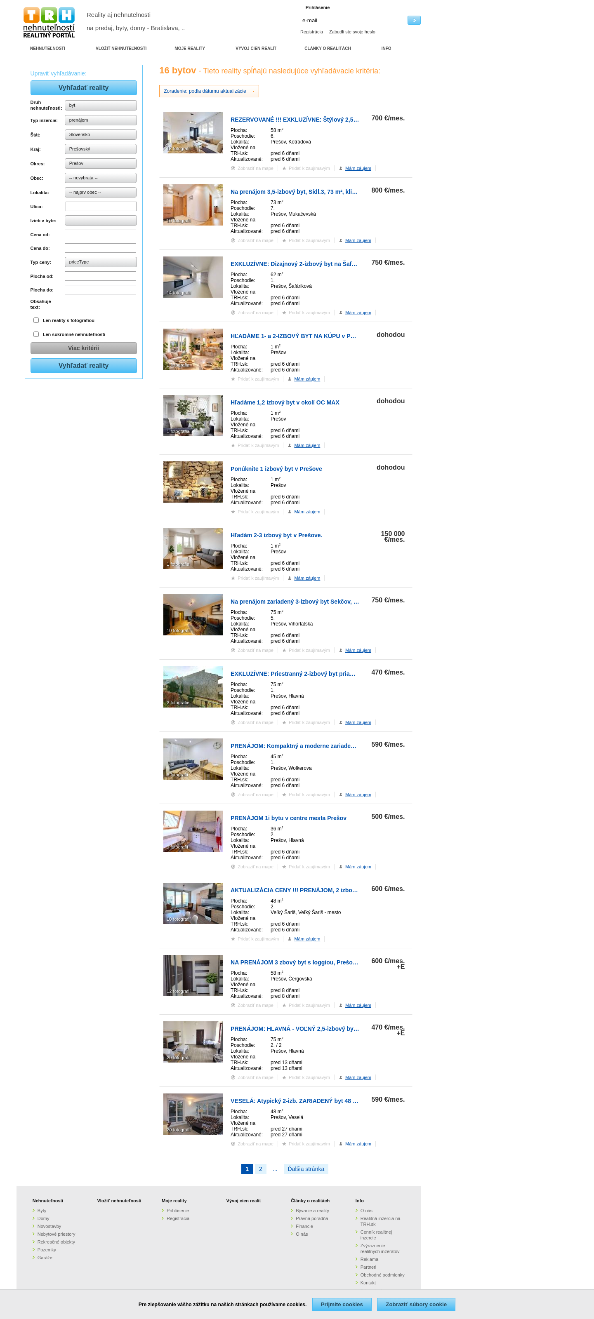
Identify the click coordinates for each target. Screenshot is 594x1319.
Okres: (38, 163)
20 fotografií (179, 1057)
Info (360, 1200)
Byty (42, 1210)
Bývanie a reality (312, 1210)
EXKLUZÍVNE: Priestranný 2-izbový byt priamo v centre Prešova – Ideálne (331, 673)
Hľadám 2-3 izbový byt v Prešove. (276, 535)
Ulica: (37, 206)
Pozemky (47, 1249)
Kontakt (368, 1282)
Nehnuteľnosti (48, 1200)
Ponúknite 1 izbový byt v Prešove (276, 469)
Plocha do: (42, 289)
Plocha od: (42, 276)
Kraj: (36, 149)
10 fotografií (179, 220)
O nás (302, 1234)
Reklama (369, 1259)
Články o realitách (310, 1200)
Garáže (45, 1257)
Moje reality (174, 1200)
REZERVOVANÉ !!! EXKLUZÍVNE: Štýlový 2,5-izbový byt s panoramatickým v (336, 119)
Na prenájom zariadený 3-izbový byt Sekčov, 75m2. (300, 601)
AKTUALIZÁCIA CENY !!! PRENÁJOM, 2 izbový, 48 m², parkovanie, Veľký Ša (334, 890)
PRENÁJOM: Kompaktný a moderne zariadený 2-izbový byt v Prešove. (327, 746)
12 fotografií (179, 148)
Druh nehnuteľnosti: (46, 105)
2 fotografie (178, 702)
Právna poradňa (312, 1218)
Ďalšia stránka (306, 1169)
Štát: (35, 134)
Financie (304, 1226)
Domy (44, 1218)
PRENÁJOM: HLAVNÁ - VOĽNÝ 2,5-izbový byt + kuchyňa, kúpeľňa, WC (327, 1028)
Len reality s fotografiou (68, 320)
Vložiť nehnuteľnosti (119, 1200)
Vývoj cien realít (243, 1200)
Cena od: (40, 234)
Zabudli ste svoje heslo (352, 31)
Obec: (37, 178)
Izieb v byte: (44, 220)
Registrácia (311, 31)
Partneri (369, 1267)
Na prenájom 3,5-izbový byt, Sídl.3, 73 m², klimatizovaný (307, 191)
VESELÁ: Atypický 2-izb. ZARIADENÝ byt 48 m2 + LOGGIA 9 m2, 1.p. (324, 1101)
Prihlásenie (178, 1210)
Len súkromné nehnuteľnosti (74, 334)
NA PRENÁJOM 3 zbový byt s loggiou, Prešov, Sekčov (305, 962)
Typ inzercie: (44, 120)
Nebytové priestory (56, 1234)
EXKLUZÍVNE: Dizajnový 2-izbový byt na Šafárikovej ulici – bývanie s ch (329, 264)
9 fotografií (177, 846)
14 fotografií (179, 292)
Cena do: (40, 248)
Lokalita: (40, 192)
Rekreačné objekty (56, 1241)
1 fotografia (178, 364)
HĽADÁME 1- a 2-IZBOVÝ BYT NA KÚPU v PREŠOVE (303, 336)
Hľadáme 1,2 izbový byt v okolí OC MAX (285, 402)
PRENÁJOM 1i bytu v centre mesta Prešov (288, 818)
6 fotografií (177, 774)
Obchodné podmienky (383, 1274)
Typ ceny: (41, 262)
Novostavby (49, 1226)
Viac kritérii (83, 348)
